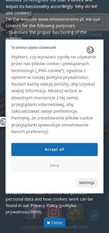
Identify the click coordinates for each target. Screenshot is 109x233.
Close (54, 222)
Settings (87, 182)
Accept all (54, 149)
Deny (54, 165)
